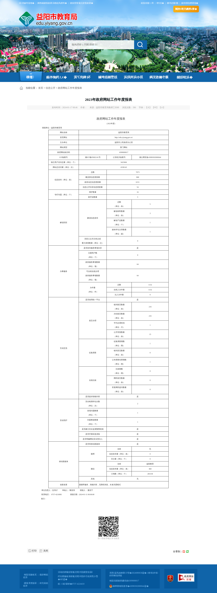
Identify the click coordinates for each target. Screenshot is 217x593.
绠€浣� (160, 3)
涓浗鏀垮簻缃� (26, 3)
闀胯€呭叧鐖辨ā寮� (186, 9)
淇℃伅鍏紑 (82, 77)
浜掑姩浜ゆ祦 (133, 77)
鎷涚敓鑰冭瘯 (158, 77)
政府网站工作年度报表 (70, 88)
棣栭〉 (31, 77)
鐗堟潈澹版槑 (30, 583)
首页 (40, 88)
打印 (34, 550)
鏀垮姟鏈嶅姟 (107, 77)
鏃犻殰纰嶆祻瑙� (189, 3)
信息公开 (50, 88)
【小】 (162, 107)
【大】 (148, 107)
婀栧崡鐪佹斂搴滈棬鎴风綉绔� (52, 3)
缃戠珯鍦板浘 (30, 575)
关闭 (45, 550)
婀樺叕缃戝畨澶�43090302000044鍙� (129, 586)
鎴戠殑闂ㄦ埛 (147, 3)
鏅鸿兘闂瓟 (172, 3)
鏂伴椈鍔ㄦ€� (56, 77)
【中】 (155, 107)
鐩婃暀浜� (185, 77)
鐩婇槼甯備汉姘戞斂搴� (81, 3)
